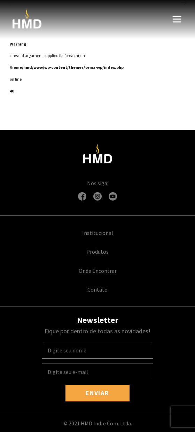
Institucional (97, 232)
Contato (97, 289)
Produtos (97, 251)
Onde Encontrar (98, 270)
